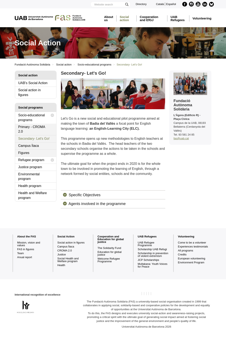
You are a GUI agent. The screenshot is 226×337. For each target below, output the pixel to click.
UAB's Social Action (33, 83)
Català (160, 4)
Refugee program (36, 160)
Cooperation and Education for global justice (111, 239)
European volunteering (191, 258)
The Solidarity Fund (109, 248)
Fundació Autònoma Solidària (32, 64)
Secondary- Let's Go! (34, 138)
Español (171, 4)
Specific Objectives (84, 195)
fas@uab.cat (181, 138)
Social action (124, 18)
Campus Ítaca (28, 145)
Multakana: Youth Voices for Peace (152, 265)
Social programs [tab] (30, 107)
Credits (182, 254)
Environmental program (29, 176)
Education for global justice (110, 253)
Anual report (24, 257)
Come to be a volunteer (192, 242)
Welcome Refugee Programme (109, 260)
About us (108, 18)
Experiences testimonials (193, 246)
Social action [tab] (28, 75)
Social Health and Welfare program (68, 260)
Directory (141, 4)
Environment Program (191, 262)
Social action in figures (29, 92)
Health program (29, 186)
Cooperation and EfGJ (149, 18)
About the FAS (26, 236)
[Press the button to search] (126, 4)
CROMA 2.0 (64, 250)
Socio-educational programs (95, 64)
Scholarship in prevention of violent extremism (153, 255)
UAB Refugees (178, 18)
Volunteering (202, 18)
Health (61, 265)
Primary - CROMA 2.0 (31, 129)
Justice (61, 254)
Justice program (30, 167)
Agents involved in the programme (97, 204)
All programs (185, 250)
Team (20, 253)
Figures (23, 153)
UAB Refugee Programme (146, 244)
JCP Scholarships (148, 259)
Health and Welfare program (32, 195)
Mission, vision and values (28, 244)
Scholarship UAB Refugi (152, 249)
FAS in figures (25, 249)
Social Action (65, 236)
